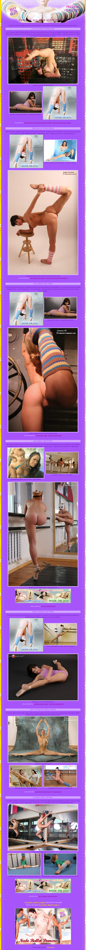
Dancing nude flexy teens (62, 122)
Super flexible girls (41, 704)
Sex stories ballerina (38, 278)
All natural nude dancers (47, 896)
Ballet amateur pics (48, 606)
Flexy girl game (41, 435)
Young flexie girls (55, 435)
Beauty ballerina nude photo (56, 278)
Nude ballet (56, 791)
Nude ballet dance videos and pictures (38, 122)
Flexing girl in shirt (35, 902)
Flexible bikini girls (49, 905)
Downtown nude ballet (43, 791)
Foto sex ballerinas (56, 704)
